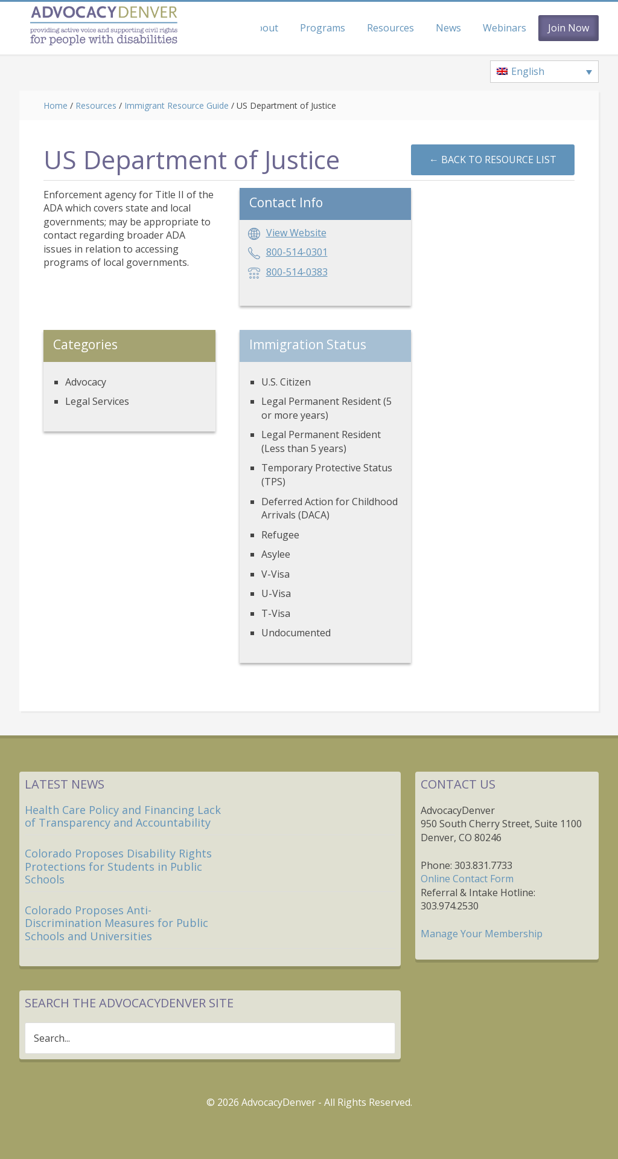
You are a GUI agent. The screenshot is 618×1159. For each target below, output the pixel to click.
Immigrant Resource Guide (176, 105)
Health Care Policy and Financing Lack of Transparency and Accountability (123, 816)
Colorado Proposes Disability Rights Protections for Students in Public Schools (118, 866)
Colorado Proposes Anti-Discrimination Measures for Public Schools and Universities (116, 923)
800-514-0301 (297, 252)
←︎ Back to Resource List (492, 159)
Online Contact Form (467, 878)
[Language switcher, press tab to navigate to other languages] (544, 71)
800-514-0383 (297, 272)
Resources (95, 105)
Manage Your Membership (482, 933)
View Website (296, 232)
